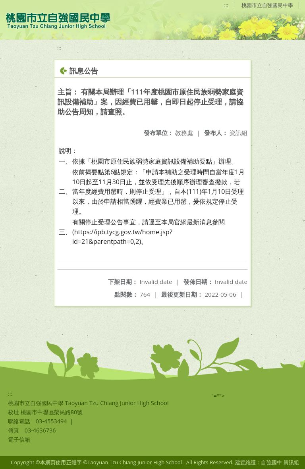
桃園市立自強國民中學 (267, 5)
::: (226, 5)
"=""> (218, 396)
